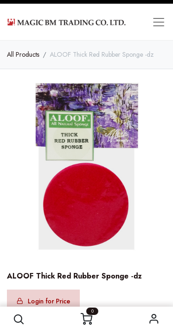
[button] (19, 319)
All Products (23, 54)
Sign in (153, 319)
